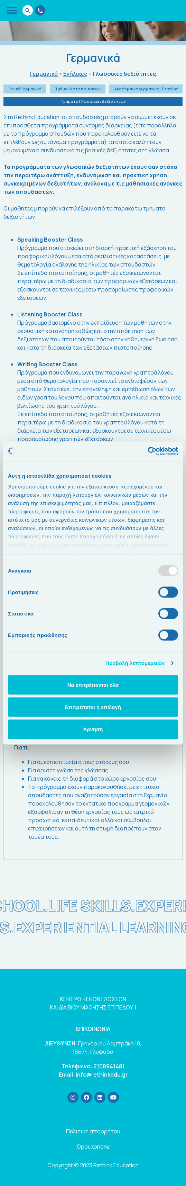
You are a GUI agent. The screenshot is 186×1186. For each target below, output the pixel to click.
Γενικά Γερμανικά (25, 88)
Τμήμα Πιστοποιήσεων (78, 88)
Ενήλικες (75, 74)
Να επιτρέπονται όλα (93, 685)
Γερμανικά (44, 74)
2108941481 (109, 1066)
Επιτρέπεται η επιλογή (93, 707)
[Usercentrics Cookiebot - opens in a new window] (148, 451)
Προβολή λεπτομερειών (135, 663)
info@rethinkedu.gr (102, 1074)
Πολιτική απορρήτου (93, 1131)
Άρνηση (93, 729)
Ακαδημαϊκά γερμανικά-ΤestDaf (146, 88)
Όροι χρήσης (93, 1146)
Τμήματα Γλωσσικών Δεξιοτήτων (93, 101)
